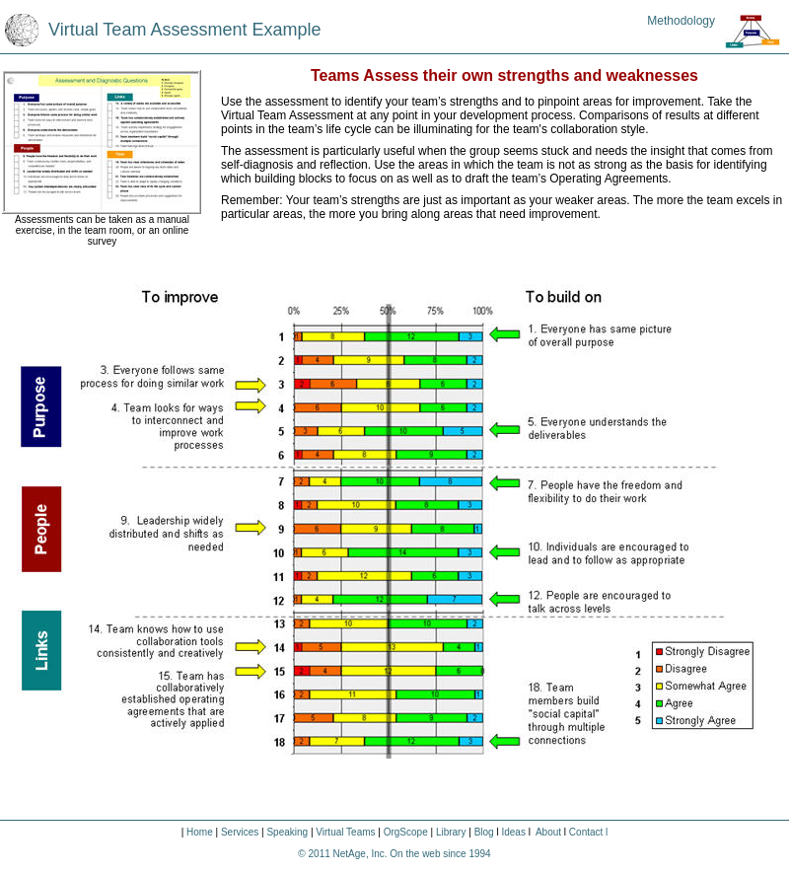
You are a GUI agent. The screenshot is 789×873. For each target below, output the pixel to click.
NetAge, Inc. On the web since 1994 (412, 853)
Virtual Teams (345, 832)
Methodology (681, 21)
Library (449, 832)
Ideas (513, 832)
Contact (586, 832)
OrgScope (406, 832)
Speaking (288, 832)
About (548, 832)
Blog (482, 832)
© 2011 (315, 853)
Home (199, 832)
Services (239, 832)
